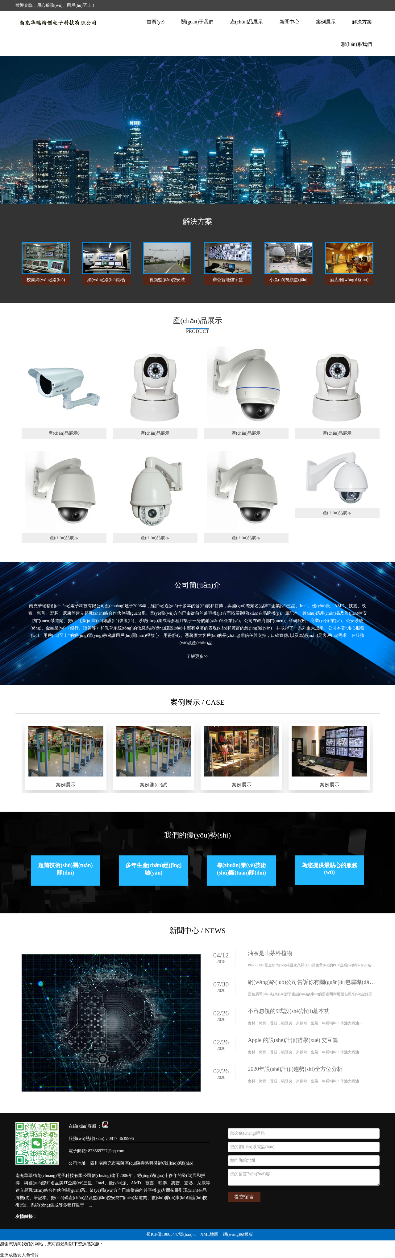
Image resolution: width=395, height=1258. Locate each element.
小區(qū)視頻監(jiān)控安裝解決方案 (288, 281)
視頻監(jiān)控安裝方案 (167, 281)
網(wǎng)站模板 (238, 1234)
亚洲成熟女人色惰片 (19, 1255)
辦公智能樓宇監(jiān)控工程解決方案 (227, 281)
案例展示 (326, 21)
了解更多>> (197, 656)
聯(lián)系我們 (356, 44)
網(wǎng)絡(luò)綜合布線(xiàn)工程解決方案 (106, 281)
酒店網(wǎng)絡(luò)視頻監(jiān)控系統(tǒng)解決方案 (349, 281)
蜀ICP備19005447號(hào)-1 (171, 1234)
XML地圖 (209, 1234)
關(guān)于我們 (197, 21)
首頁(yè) (155, 21)
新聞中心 (289, 21)
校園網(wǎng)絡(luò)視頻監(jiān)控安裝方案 (46, 281)
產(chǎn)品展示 (246, 21)
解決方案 (362, 21)
